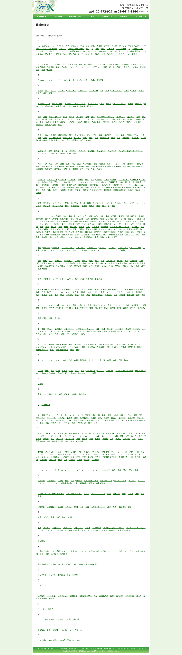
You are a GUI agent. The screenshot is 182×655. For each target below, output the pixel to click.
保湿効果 (82, 483)
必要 (61, 441)
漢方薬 (63, 122)
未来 (81, 507)
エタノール (71, 91)
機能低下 (107, 135)
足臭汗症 (98, 279)
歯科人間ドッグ (75, 216)
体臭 (39, 290)
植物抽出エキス (66, 237)
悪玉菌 (106, 46)
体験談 (90, 290)
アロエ (58, 54)
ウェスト (50, 80)
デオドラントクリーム (85, 329)
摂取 (37, 263)
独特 (77, 350)
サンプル (46, 206)
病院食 (46, 439)
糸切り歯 (50, 67)
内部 (120, 360)
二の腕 (40, 371)
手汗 (43, 329)
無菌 (39, 517)
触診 (47, 227)
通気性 (57, 318)
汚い (89, 135)
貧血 (78, 439)
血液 (67, 164)
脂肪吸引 (39, 232)
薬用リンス (123, 551)
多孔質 (44, 295)
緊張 (96, 138)
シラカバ (95, 227)
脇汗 (45, 640)
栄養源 (126, 91)
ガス (93, 117)
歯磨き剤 (90, 420)
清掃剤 (40, 266)
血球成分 (100, 166)
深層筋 (46, 229)
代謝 (88, 295)
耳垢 (114, 507)
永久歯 (40, 91)
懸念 (108, 164)
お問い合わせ (90, 648)
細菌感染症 (75, 206)
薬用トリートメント (78, 551)
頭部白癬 (131, 347)
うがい (58, 80)
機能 (100, 135)
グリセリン (101, 151)
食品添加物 (88, 237)
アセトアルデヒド (135, 46)
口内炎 (106, 180)
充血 (41, 235)
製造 (85, 266)
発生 (60, 423)
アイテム (59, 46)
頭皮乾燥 (115, 347)
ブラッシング (71, 454)
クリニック (112, 151)
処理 (88, 227)
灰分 (83, 420)
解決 (39, 117)
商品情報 (64, 648)
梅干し (86, 80)
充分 (47, 235)
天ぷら (82, 331)
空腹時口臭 (42, 151)
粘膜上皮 (82, 394)
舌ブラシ (131, 219)
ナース (40, 360)
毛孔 (93, 169)
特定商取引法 (108, 648)
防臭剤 (60, 481)
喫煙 (94, 135)
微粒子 (140, 439)
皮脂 (91, 439)
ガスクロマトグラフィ (105, 117)
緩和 (37, 295)
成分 (97, 261)
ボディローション (91, 481)
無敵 (64, 517)
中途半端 (59, 308)
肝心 (54, 125)
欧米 (65, 106)
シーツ (40, 216)
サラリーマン (135, 203)
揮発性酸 (135, 138)
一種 (43, 70)
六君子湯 (78, 630)
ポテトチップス (106, 481)
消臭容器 (107, 224)
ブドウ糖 (105, 452)
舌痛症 (97, 266)
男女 (138, 295)
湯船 (54, 564)
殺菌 (89, 203)
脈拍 (76, 507)
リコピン (41, 596)
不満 (137, 452)
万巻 (137, 494)
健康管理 (139, 164)
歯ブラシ (122, 418)
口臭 (128, 185)
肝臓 (41, 122)
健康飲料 (126, 166)
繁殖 (90, 423)
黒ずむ (69, 153)
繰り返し (91, 151)
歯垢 (101, 216)
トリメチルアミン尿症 (57, 347)
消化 (104, 235)
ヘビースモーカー (83, 470)
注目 (74, 305)
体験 (84, 290)
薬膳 (47, 554)
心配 (67, 229)
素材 (76, 279)
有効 (39, 564)
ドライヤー (121, 344)
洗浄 (137, 266)
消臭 (121, 235)
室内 (58, 221)
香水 (87, 180)
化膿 (138, 117)
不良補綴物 (123, 457)
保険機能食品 (66, 483)
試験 (90, 216)
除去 (77, 235)
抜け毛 (40, 384)
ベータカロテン (60, 470)
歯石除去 (79, 219)
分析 (60, 460)
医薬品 (135, 67)
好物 (87, 187)
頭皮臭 (123, 347)
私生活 (129, 229)
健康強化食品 (137, 166)
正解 (39, 261)
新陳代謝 (59, 229)
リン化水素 (129, 596)
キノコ (116, 135)
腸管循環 (98, 308)
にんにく (100, 371)
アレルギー (49, 54)
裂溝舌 (76, 619)
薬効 (137, 551)
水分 (115, 250)
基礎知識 (126, 138)
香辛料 (80, 180)
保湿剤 (79, 481)
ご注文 (82, 648)
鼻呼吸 (106, 418)
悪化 (103, 49)
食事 (41, 227)
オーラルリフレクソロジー (75, 104)
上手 (126, 224)
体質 (62, 295)
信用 (95, 229)
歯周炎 (113, 216)
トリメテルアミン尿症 (77, 347)
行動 (49, 190)
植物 (60, 227)
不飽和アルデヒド (109, 457)
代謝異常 (98, 290)
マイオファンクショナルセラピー (51, 494)
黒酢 (76, 153)
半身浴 (76, 420)
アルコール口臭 (114, 51)
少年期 (138, 224)
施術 (126, 261)
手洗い (49, 329)
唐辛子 (51, 344)
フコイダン (95, 452)
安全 (65, 54)
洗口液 (125, 266)
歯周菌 (121, 216)
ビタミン (100, 433)
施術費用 (133, 261)
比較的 (84, 439)
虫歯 (52, 517)
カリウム (63, 119)
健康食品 (57, 169)
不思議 (90, 457)
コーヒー (134, 180)
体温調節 (76, 290)
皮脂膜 (105, 439)
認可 (77, 371)
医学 (64, 64)
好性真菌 (79, 187)
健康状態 (48, 169)
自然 (87, 219)
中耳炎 (52, 308)
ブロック (45, 457)
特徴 (100, 344)
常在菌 (44, 237)
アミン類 (48, 51)
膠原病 (137, 190)
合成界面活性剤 (96, 190)
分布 (72, 457)
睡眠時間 (46, 248)
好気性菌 (70, 187)
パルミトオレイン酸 (64, 420)
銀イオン (77, 138)
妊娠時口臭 (90, 371)
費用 (140, 436)
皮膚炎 (118, 439)
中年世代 (69, 308)
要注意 (68, 564)
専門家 (117, 266)
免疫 (70, 530)
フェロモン (49, 452)
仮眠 (50, 119)
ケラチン (116, 164)
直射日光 (141, 308)
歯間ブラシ (46, 415)
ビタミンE (45, 436)
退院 (52, 290)
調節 (89, 305)
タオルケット (65, 292)
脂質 (136, 229)
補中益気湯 (100, 483)
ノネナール (46, 405)
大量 (43, 292)
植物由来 (78, 237)
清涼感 (120, 261)
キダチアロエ (80, 135)
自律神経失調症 (109, 232)
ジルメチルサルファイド (120, 227)
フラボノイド (84, 454)
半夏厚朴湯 (81, 423)
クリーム (82, 151)
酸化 (104, 206)
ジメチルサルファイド (113, 221)
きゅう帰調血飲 (55, 138)
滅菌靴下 (126, 530)
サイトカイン (57, 203)
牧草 (72, 481)
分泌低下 (65, 457)
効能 (121, 182)
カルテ (72, 119)
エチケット (82, 91)
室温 (139, 219)
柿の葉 (114, 122)
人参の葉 (109, 371)
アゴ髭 (114, 46)
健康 (119, 166)
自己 (96, 216)
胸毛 (58, 517)
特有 (72, 350)
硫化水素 (73, 596)
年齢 (60, 394)
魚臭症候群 (67, 138)
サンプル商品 (57, 206)
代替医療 (108, 295)
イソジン (97, 64)
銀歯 (118, 138)
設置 (43, 263)
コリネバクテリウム (69, 182)
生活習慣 (58, 261)
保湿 (75, 483)
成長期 (77, 261)
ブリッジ (95, 454)
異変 (57, 67)
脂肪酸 (47, 232)
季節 (68, 140)
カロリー (91, 119)
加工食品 (79, 117)
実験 (41, 221)
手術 (84, 224)
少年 (132, 224)
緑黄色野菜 (103, 596)
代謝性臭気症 (97, 295)
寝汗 (39, 394)
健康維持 (130, 164)
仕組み (101, 229)
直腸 (109, 305)
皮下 (61, 433)
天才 (50, 334)
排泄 (109, 415)
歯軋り (123, 415)
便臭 (136, 470)
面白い (90, 106)
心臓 (142, 227)
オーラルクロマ (44, 104)
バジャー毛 (51, 418)
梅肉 (123, 420)
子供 (56, 182)
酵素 (92, 180)
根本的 (130, 190)
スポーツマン (65, 250)
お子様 (108, 104)
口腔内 (62, 185)
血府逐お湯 (110, 166)
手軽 (88, 331)
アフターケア (121, 49)
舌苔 (91, 266)
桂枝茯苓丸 (70, 166)
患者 (118, 119)
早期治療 (89, 279)
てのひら (136, 329)
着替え (40, 135)
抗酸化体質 (120, 187)
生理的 (69, 266)
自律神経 (104, 227)
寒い (125, 203)
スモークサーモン (105, 250)
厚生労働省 (137, 182)
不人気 (124, 452)
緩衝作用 (139, 292)
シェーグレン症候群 (53, 216)
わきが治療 (53, 640)
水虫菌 (60, 507)
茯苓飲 (73, 452)
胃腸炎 (116, 64)
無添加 (70, 517)
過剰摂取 (106, 122)
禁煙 (85, 138)
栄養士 (133, 91)
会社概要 (99, 648)
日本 (47, 371)
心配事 (73, 229)
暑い (97, 49)
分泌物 (79, 460)
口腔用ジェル (105, 185)
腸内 (119, 308)
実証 (132, 232)
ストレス (112, 248)
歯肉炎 (65, 221)
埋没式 (86, 494)
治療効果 (135, 305)
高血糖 (77, 190)
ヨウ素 (60, 564)
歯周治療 (39, 219)
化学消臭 (71, 122)
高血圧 (70, 190)
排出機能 (101, 415)
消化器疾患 (113, 235)
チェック (50, 305)
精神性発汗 (68, 261)
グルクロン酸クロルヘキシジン (131, 151)
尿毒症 (73, 373)
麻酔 (124, 494)
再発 (67, 206)
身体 (52, 229)
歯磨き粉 (131, 418)
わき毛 (62, 640)
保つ (143, 295)
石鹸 (141, 261)
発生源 (66, 423)
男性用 (120, 292)
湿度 (53, 221)
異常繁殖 (82, 64)
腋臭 (50, 93)
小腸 (93, 235)
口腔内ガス (71, 185)
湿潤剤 (120, 232)
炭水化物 (130, 295)
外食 (45, 117)
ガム (56, 119)
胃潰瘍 (57, 64)
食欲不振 (73, 227)
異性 (90, 64)
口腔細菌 (54, 185)
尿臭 (67, 373)
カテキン (130, 117)
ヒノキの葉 (95, 436)
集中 (63, 224)
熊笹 (63, 153)
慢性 (39, 496)
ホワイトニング (53, 483)
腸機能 (112, 308)
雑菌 (98, 206)
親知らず (138, 104)
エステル (61, 91)
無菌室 (46, 517)
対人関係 (107, 290)
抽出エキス (66, 305)
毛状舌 (99, 169)
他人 (89, 292)
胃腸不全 (134, 64)
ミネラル (68, 507)
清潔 (125, 263)
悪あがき (70, 640)
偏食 (114, 470)
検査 (37, 166)
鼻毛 (100, 418)
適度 (97, 329)
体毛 (37, 292)
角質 (65, 117)
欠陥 (73, 164)
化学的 (79, 122)
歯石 (72, 219)
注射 (91, 308)
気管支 (62, 140)
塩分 (101, 91)
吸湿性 (75, 140)
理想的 (138, 596)
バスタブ (61, 418)
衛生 (47, 91)
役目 (52, 551)
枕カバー (116, 494)
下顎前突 (122, 219)
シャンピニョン (46, 224)
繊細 (84, 263)
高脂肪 (85, 190)
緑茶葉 (51, 598)
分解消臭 (52, 460)
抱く (104, 64)
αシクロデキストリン (46, 46)
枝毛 (45, 93)
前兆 (39, 269)
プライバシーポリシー (122, 648)
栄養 (107, 91)
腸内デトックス (99, 305)
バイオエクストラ (76, 415)
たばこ (96, 292)
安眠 (87, 54)
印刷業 (49, 70)
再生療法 (46, 203)
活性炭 (121, 122)
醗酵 (73, 423)
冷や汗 (133, 436)
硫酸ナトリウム (85, 596)
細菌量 (84, 206)
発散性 (53, 423)
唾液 (49, 292)
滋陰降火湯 (69, 232)
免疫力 (76, 530)
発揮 (41, 423)
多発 (102, 292)
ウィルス (41, 80)
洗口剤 (72, 263)
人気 (107, 237)
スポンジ (76, 250)
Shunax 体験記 (73, 648)
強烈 (81, 140)
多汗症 (75, 292)
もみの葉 (41, 541)
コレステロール (85, 182)
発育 (76, 418)
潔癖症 (102, 164)
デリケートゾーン (50, 331)
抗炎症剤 (41, 180)
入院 (52, 371)
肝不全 (55, 122)
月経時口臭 (87, 164)
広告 (92, 187)
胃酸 (75, 64)
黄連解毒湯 (73, 106)
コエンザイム (124, 180)
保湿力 (91, 483)
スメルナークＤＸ (89, 250)
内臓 (114, 360)
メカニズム (56, 528)
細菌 (39, 203)
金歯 (113, 138)
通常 (50, 318)
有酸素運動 (93, 564)
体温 (69, 290)
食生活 (53, 227)
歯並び (113, 418)
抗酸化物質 (131, 187)
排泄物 (115, 415)
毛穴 (87, 169)
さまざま (118, 203)
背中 (49, 263)
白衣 (129, 415)
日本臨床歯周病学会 (48, 373)
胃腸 (110, 64)
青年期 (84, 261)
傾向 (62, 166)
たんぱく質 (129, 292)
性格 (45, 261)
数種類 (122, 250)
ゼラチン (56, 263)
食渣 (96, 237)
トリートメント (134, 344)
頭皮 (65, 344)
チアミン (41, 305)
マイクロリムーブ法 (74, 494)
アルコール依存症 (99, 51)
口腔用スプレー (119, 185)
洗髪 (143, 266)
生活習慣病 (60, 266)
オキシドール (93, 104)
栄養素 (141, 91)
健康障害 (39, 169)
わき (39, 640)
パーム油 (63, 415)
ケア (45, 164)
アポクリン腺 (138, 49)
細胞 (67, 203)
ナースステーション (53, 360)
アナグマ (110, 49)
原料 (56, 166)
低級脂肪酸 (102, 331)
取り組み (91, 347)
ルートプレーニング (45, 609)
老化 (48, 630)
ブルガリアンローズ (108, 454)
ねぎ (45, 394)
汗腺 (130, 119)
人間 (82, 371)
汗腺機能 (137, 119)
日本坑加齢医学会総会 (124, 371)
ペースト (48, 470)
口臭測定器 (42, 187)
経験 (56, 164)
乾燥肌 (48, 122)
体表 (77, 295)
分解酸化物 (55, 457)
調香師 (125, 308)
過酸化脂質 (96, 122)
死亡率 (122, 229)
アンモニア (95, 54)
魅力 (87, 507)
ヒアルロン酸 (43, 433)
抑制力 (75, 575)
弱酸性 (139, 232)
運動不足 (100, 80)
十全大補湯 (55, 235)
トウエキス (42, 344)
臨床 (112, 596)
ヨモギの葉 (42, 575)
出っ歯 (110, 329)
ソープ (55, 279)
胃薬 (69, 64)
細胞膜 (91, 206)
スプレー (45, 250)
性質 (110, 263)
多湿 (50, 295)
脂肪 (141, 229)
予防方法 (61, 575)
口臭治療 (72, 180)
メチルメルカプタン (48, 530)
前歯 (109, 494)
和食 (78, 640)
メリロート (62, 530)
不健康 (86, 452)
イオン (49, 64)
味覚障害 (41, 507)
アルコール (85, 51)
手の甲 (128, 329)
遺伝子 (119, 67)
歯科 (64, 216)
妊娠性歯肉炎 (84, 373)
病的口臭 (59, 439)
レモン (62, 619)
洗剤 (131, 266)
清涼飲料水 (49, 266)
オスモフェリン (119, 104)
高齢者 (113, 180)
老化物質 (55, 630)
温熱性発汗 (49, 106)
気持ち (129, 135)
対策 (82, 295)
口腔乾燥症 (44, 185)
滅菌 (119, 530)
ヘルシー (95, 470)
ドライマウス (109, 344)
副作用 (137, 457)
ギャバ (136, 135)
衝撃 (138, 235)
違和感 (111, 67)
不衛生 (40, 452)
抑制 (74, 564)
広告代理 (99, 187)
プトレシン (115, 452)
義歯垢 (53, 135)
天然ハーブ (64, 334)
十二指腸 (70, 224)
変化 (125, 470)
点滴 (75, 331)
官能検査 (137, 122)
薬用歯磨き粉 (94, 551)
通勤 (45, 318)
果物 (50, 151)
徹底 (103, 329)
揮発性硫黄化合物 (50, 140)
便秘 (119, 470)
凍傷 (107, 347)
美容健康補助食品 (43, 441)
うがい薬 (66, 80)
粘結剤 (74, 394)
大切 (121, 290)
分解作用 (43, 460)
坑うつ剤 (61, 187)
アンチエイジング (76, 54)
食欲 (66, 227)
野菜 (41, 554)
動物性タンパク (42, 350)
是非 (97, 263)
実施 (47, 221)
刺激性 (109, 229)
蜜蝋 (129, 507)
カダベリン (120, 117)
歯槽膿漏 (94, 219)
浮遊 (142, 452)
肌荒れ (69, 418)
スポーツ (54, 250)
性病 (91, 261)
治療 (128, 305)
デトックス (119, 329)
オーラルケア (57, 104)
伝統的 (83, 334)
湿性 (86, 221)
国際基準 (107, 190)
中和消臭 (83, 308)
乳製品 (60, 373)
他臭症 (83, 292)
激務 (62, 164)
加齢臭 (86, 122)
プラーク (41, 454)
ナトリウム (93, 360)
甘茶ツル (122, 54)
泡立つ (134, 54)
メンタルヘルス (109, 530)
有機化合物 (83, 564)
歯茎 (135, 415)
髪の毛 (44, 119)
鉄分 (45, 334)
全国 (78, 263)
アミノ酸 (39, 51)
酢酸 (113, 206)
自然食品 (88, 232)
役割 (131, 551)
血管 (79, 164)
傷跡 (71, 135)
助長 (71, 235)
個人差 (103, 182)
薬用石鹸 (63, 554)
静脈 (102, 261)
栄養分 (38, 93)
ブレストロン (135, 454)
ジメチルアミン (96, 221)
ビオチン (53, 433)
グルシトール (41, 153)
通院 (39, 318)
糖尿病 (58, 344)
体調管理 (69, 295)
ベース (40, 470)
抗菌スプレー (52, 180)
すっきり (102, 248)
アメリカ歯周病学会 (71, 51)
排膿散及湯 (109, 420)
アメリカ (57, 51)
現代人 (49, 166)
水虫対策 (122, 507)
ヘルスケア (105, 470)
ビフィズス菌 (112, 436)
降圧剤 (55, 190)
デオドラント (69, 329)
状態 (56, 237)
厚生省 (127, 182)
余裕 (68, 575)
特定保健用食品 (62, 350)
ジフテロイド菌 (76, 221)
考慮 (43, 190)
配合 (117, 420)
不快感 (58, 452)
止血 (84, 216)
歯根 (107, 216)
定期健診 (58, 329)
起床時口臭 (62, 135)
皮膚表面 (126, 439)
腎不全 (88, 229)
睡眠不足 (55, 248)
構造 (140, 187)
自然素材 (97, 232)
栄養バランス (116, 91)
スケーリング (92, 248)
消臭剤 (99, 224)
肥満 (121, 436)
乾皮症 (129, 122)
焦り (87, 49)
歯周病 (47, 219)
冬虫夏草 (100, 347)
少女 (115, 224)
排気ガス (99, 420)
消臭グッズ (129, 235)
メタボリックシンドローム (113, 528)
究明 (45, 138)
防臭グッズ (51, 481)
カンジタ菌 (110, 119)
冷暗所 (69, 619)
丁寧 (94, 331)
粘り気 (66, 394)
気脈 (122, 135)
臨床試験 (119, 596)
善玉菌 (90, 263)
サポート (109, 203)
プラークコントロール (55, 454)
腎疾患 (114, 237)
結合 (93, 166)
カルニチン (81, 119)
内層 (109, 360)
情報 (50, 237)
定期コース (122, 331)
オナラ (130, 104)
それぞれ (69, 279)
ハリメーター (48, 420)
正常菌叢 (117, 263)
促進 (61, 279)
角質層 (71, 117)
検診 (43, 166)
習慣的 (56, 224)
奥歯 (102, 104)
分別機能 (95, 460)
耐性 (115, 290)
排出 (94, 415)
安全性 (110, 54)
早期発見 (46, 279)
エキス (53, 91)
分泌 (65, 460)
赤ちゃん (74, 46)
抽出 (57, 305)
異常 (105, 67)
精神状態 (77, 266)
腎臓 (39, 229)
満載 (142, 494)
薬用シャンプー (62, 551)
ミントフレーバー (98, 507)
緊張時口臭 (104, 138)
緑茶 (45, 598)
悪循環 (99, 46)
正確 (50, 261)
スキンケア (80, 248)
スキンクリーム (68, 248)
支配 (115, 229)
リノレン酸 (51, 596)
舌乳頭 (104, 266)
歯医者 (87, 415)
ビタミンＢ (110, 433)
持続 (102, 219)
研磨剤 (75, 169)
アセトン (62, 49)
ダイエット (60, 290)
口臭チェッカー (139, 185)
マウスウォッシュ (98, 494)
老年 (71, 630)
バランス (140, 418)
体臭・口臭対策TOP (42, 648)
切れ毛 (88, 140)
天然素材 (74, 334)
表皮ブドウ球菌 (71, 441)
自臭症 (141, 216)
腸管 (106, 308)
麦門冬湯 (130, 420)
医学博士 (127, 67)
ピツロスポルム (82, 436)
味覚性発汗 (51, 507)
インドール (73, 67)
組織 (82, 279)
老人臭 (64, 630)
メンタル (85, 530)
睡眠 (39, 248)
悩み (126, 360)
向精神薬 (52, 187)
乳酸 (58, 371)
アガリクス (84, 46)
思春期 (55, 219)
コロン (96, 182)
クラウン (72, 151)
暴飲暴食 (41, 481)
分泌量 (86, 460)
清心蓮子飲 (140, 263)
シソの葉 (109, 219)
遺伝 (141, 64)
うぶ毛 (79, 80)
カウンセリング (55, 117)
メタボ (87, 528)
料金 (95, 596)
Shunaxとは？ (55, 648)
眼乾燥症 (100, 119)
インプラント (96, 67)
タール (46, 290)
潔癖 (95, 164)
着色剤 (44, 308)
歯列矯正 (135, 227)
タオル (55, 292)
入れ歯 (64, 67)
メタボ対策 (97, 528)
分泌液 (72, 460)
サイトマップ (141, 648)
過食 (87, 117)
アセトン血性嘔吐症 (76, 49)
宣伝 (111, 266)
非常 (134, 439)
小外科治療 (85, 235)
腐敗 (131, 452)
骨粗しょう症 (47, 182)
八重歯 (40, 551)
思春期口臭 (64, 219)
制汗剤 (103, 263)
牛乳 (143, 135)
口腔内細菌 (82, 185)
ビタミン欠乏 (56, 436)
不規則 (66, 452)
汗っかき (122, 46)
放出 (67, 481)
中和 (80, 305)
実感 (127, 232)
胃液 (43, 64)
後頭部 (99, 180)
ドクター (92, 344)
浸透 (102, 237)
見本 (109, 507)
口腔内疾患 (93, 185)
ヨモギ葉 (52, 575)
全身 (45, 269)
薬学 (47, 551)
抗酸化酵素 (110, 187)
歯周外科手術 (131, 216)
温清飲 (82, 106)
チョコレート (118, 305)
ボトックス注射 (120, 481)
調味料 (133, 308)
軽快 (50, 164)
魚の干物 (74, 203)
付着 (131, 457)
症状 (121, 224)
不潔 (84, 457)
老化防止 (41, 630)
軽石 (87, 166)
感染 (124, 119)
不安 (78, 457)
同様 (52, 350)
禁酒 (91, 138)
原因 (81, 169)
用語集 (133, 648)
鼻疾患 (55, 441)
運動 (93, 80)
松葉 (99, 235)
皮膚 (111, 439)
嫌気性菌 (66, 169)
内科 (64, 360)
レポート (53, 619)
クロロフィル (54, 153)
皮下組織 (68, 433)
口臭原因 (62, 180)
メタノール (67, 528)
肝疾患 (48, 125)
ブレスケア (123, 454)
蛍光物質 (80, 166)
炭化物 (122, 295)
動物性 (140, 347)
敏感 (81, 441)
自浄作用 (79, 232)
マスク (130, 494)
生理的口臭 (110, 261)
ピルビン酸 (70, 439)
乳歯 (71, 371)
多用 (56, 295)
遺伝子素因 (40, 67)
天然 (56, 334)
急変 (39, 138)
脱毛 (115, 295)
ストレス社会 (135, 248)
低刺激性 (112, 331)
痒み (60, 125)
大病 (141, 290)
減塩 (123, 164)
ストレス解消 (123, 248)
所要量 (64, 235)
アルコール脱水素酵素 (131, 51)
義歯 (47, 135)
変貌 (131, 470)
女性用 (81, 227)
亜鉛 (103, 54)
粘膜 (50, 394)
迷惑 (39, 528)
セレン (64, 263)
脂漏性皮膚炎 (57, 232)
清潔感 (131, 263)
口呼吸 (56, 151)
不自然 (97, 457)
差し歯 (82, 203)
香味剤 (63, 190)
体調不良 (133, 290)
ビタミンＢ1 (121, 433)
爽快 (39, 279)
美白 (103, 436)
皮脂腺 (97, 439)
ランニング (42, 585)
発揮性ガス (84, 418)
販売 (95, 423)
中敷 (76, 308)
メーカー (46, 528)
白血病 (93, 418)
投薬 (85, 344)
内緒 (70, 360)
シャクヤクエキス (131, 221)
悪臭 (93, 46)
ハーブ (55, 415)
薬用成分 (54, 554)
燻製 (39, 164)
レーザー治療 (43, 619)
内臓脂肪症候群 (80, 360)
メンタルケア (96, 530)
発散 (47, 423)
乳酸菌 (64, 371)
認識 (94, 373)
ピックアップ (69, 436)
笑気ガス (91, 224)
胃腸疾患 (125, 64)
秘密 (127, 436)
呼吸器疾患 (113, 182)
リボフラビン (63, 596)
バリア (38, 420)
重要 (78, 224)
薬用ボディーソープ (109, 551)
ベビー (71, 470)
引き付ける (78, 433)
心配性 (81, 229)
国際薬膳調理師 (119, 190)
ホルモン (132, 481)
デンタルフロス (65, 331)
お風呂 (58, 106)
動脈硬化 (78, 344)
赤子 (67, 46)
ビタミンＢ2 (133, 433)
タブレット (110, 292)
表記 (52, 439)
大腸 (126, 290)
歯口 (141, 415)
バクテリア (40, 418)
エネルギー (93, 91)
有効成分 (46, 564)
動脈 (71, 344)
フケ (80, 452)
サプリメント (98, 203)
